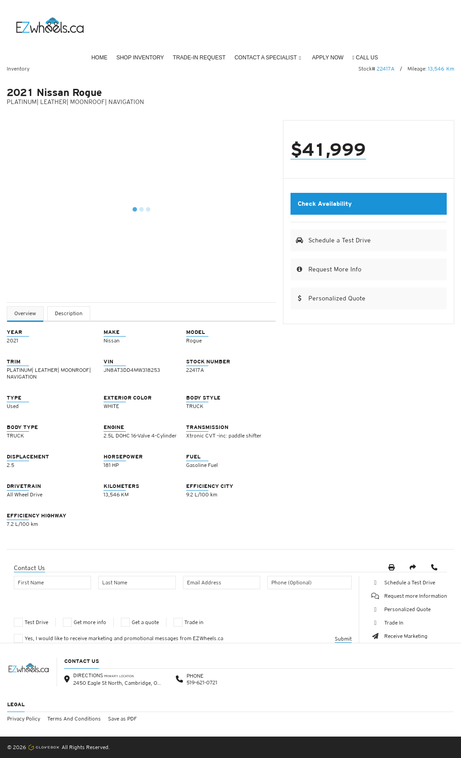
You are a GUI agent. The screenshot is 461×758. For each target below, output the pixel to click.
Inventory (18, 69)
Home (99, 57)
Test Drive (36, 622)
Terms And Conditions (74, 719)
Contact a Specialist (267, 57)
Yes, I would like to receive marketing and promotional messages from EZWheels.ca (124, 638)
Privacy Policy (23, 719)
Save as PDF (122, 719)
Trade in (194, 622)
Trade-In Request (199, 57)
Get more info (90, 622)
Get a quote (145, 622)
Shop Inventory (140, 57)
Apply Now (327, 57)
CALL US (365, 57)
